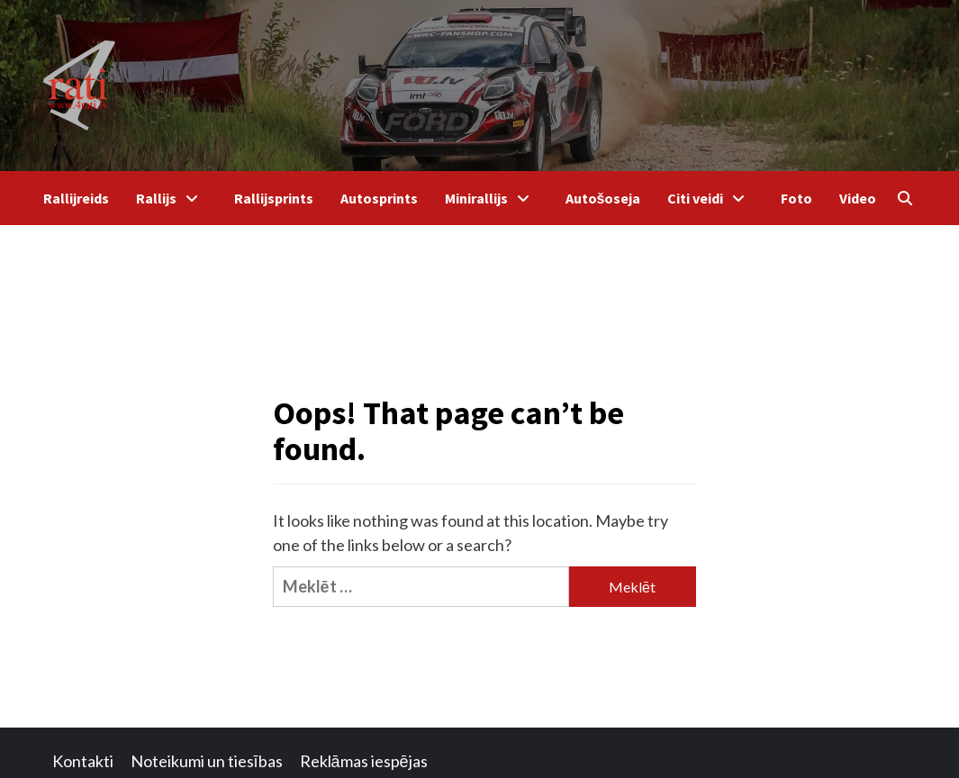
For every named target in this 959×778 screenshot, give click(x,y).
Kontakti (82, 761)
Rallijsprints (273, 198)
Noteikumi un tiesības (207, 761)
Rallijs (171, 198)
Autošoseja (603, 198)
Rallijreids (76, 198)
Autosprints (379, 198)
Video (857, 198)
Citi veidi (710, 198)
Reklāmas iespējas (364, 761)
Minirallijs (491, 198)
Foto (796, 198)
